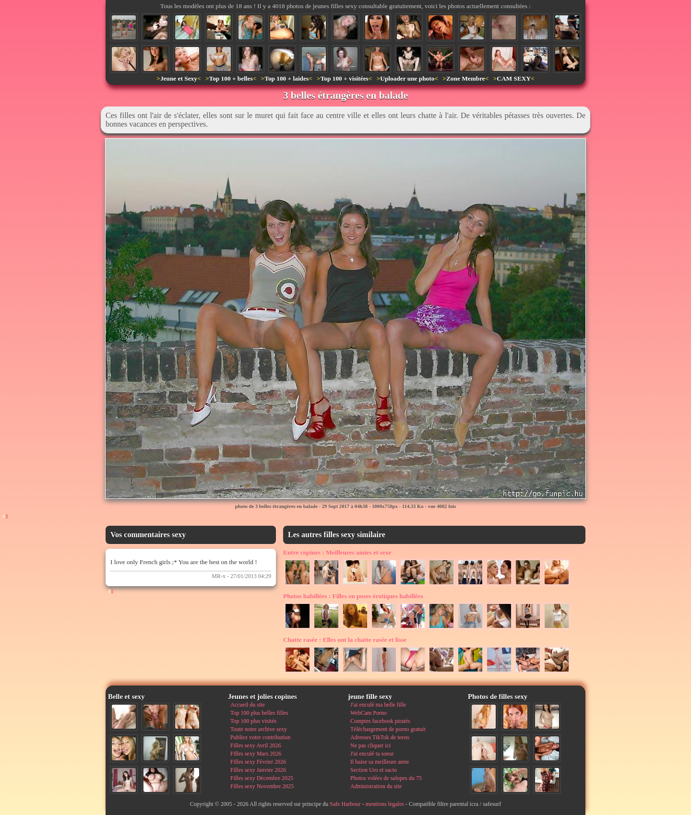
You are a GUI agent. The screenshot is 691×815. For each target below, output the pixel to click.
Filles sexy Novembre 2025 (262, 786)
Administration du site (376, 786)
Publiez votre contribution (260, 737)
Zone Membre (465, 78)
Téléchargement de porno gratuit (388, 729)
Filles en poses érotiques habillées (353, 596)
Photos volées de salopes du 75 (386, 778)
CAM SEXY (514, 78)
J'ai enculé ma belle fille (378, 704)
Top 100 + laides (286, 78)
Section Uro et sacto (373, 770)
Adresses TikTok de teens (379, 737)
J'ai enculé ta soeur (371, 753)
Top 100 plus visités (253, 721)
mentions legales (385, 804)
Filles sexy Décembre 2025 (261, 778)
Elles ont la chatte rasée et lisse (344, 639)
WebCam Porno (368, 712)
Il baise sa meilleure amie (379, 761)
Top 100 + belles (230, 78)
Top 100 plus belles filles (259, 712)
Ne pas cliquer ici (370, 745)
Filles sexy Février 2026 (258, 761)
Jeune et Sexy (178, 78)
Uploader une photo (407, 78)
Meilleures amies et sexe (337, 552)
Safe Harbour (345, 804)
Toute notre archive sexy (258, 729)
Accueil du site (247, 704)
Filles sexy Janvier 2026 (258, 770)
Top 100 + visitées (345, 78)
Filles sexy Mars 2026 (255, 753)
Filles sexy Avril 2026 (255, 745)
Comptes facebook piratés (380, 721)
